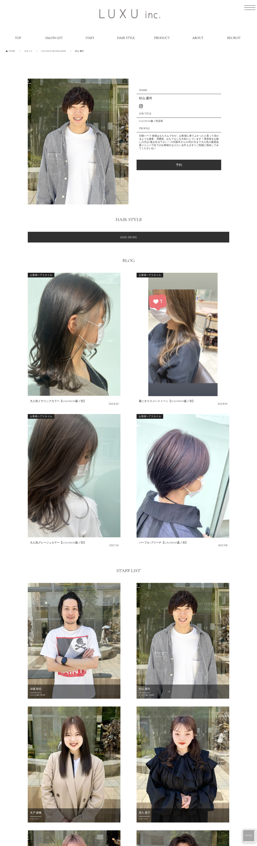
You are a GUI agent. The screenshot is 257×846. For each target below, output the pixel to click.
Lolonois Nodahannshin (159, 729)
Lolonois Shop (102, 650)
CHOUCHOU (44, 650)
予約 (179, 165)
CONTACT (37, 775)
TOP (18, 38)
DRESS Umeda (147, 805)
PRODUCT (162, 38)
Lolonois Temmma (152, 772)
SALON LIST (54, 38)
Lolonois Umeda (150, 720)
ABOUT (197, 38)
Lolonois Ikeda (149, 764)
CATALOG (37, 749)
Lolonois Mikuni (151, 746)
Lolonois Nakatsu (152, 781)
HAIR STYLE (126, 38)
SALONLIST (38, 722)
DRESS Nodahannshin (156, 822)
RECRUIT (233, 38)
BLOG (33, 740)
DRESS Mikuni (147, 814)
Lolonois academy (153, 790)
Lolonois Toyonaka (154, 738)
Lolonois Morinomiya (156, 755)
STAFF (90, 38)
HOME (34, 714)
